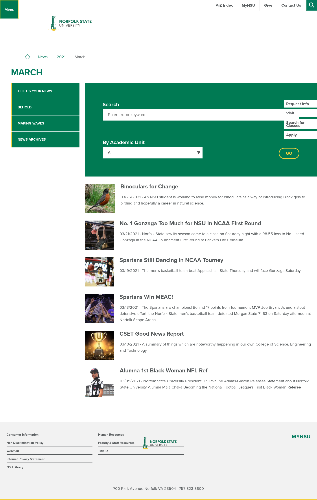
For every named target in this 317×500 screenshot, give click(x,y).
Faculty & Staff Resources (116, 443)
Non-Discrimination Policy (25, 443)
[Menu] (9, 9)
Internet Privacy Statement (26, 459)
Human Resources (111, 435)
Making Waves (31, 123)
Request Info (297, 103)
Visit (290, 113)
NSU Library (15, 467)
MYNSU (301, 436)
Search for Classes (295, 124)
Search (111, 104)
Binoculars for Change (149, 186)
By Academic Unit (124, 142)
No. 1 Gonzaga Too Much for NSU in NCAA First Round (190, 223)
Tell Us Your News (35, 91)
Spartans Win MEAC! (146, 297)
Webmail (13, 451)
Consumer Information (23, 435)
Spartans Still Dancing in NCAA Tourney (171, 260)
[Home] (27, 56)
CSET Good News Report (152, 333)
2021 (61, 56)
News (43, 56)
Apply (291, 134)
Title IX (103, 451)
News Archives (32, 139)
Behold (24, 107)
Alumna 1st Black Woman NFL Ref (164, 370)
